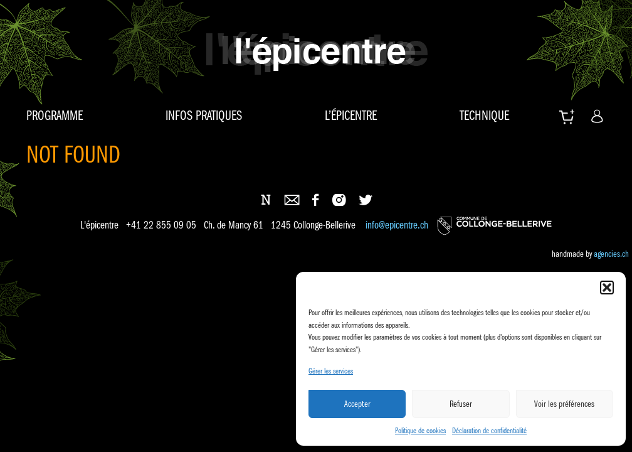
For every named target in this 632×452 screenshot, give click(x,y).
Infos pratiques (204, 115)
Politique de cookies (420, 430)
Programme (54, 115)
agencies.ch (611, 253)
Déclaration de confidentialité (489, 430)
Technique (484, 115)
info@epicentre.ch (397, 225)
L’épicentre (351, 115)
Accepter (357, 403)
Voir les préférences (564, 403)
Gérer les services (330, 370)
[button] (607, 287)
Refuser (461, 403)
